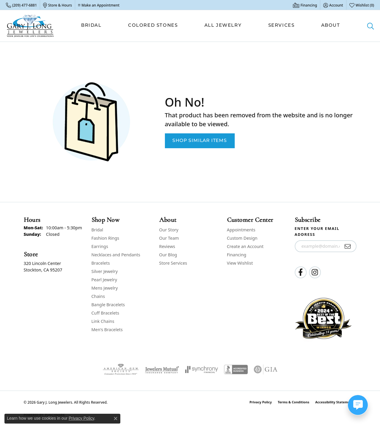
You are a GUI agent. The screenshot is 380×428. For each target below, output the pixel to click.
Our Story (169, 230)
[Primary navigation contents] (211, 26)
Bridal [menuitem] (97, 230)
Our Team (169, 238)
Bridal (91, 25)
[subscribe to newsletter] (348, 246)
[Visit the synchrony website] (201, 369)
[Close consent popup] (115, 418)
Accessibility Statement (334, 402)
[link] (21, 5)
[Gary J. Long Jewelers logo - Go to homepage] (30, 26)
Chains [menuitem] (98, 296)
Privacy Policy (261, 402)
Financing (236, 255)
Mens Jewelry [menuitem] (105, 288)
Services (281, 25)
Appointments (241, 230)
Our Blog (168, 255)
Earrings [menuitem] (100, 246)
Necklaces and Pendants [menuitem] (116, 255)
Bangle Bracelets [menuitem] (108, 304)
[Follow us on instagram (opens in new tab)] (315, 272)
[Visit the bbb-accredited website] (236, 369)
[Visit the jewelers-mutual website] (162, 369)
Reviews (167, 246)
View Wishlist (240, 263)
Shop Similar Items (199, 140)
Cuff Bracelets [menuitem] (105, 313)
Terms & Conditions (293, 402)
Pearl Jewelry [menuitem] (104, 279)
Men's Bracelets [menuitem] (107, 329)
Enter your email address (317, 231)
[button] (333, 5)
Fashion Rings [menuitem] (105, 238)
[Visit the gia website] (265, 369)
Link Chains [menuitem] (103, 321)
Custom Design (242, 238)
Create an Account (245, 246)
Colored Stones (153, 25)
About (330, 25)
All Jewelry (223, 25)
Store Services (173, 263)
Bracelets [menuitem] (101, 263)
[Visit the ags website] (121, 369)
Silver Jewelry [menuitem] (105, 271)
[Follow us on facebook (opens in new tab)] (301, 272)
